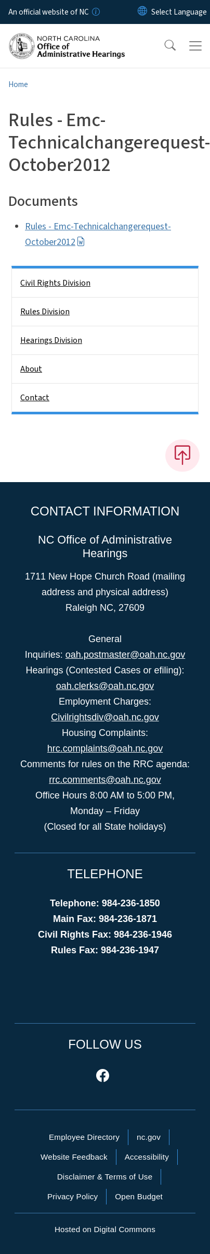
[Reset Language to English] (142, 12)
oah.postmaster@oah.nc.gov (125, 654)
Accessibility (147, 1156)
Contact (34, 397)
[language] (179, 12)
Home (18, 84)
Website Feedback (74, 1156)
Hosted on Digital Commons (105, 1229)
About (31, 369)
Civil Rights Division (55, 283)
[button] (163, 45)
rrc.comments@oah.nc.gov (105, 779)
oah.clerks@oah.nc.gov (105, 686)
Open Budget (139, 1196)
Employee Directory (84, 1137)
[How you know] (95, 12)
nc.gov (149, 1137)
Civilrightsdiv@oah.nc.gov (105, 717)
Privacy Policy (72, 1196)
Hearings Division (51, 340)
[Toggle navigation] (195, 45)
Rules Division (45, 311)
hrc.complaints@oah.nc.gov (105, 748)
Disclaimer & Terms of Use (105, 1176)
